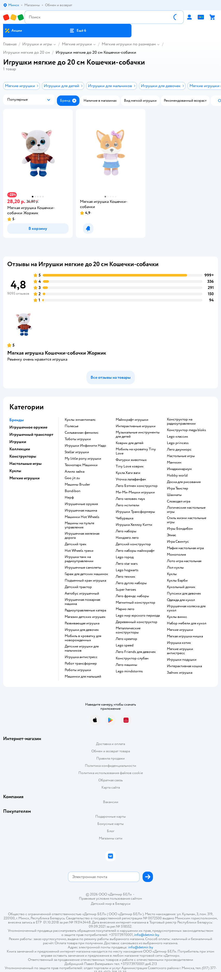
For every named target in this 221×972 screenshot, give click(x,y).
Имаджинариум (179, 469)
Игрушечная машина (81, 510)
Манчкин (174, 462)
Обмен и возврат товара (110, 751)
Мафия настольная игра (185, 548)
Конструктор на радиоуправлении (181, 421)
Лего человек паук (130, 499)
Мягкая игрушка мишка (185, 636)
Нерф (69, 497)
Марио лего (125, 609)
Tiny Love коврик (130, 466)
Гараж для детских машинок (86, 574)
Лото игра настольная (184, 561)
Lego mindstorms (129, 671)
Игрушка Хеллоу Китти (134, 525)
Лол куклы (175, 568)
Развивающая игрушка (82, 623)
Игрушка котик (179, 643)
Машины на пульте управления (79, 525)
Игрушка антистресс (81, 657)
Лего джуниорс (179, 449)
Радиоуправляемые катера (85, 610)
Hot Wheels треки (79, 551)
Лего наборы (126, 531)
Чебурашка (124, 518)
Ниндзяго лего (127, 538)
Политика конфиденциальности (110, 765)
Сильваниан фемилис (82, 433)
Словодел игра (178, 501)
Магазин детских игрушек (85, 617)
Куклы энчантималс (80, 420)
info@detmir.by (146, 935)
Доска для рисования (184, 482)
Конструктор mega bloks (186, 430)
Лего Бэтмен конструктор (137, 486)
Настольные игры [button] (25, 463)
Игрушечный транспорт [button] (31, 434)
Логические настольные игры (186, 510)
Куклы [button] (15, 470)
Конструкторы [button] (22, 456)
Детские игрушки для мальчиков (82, 648)
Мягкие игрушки (77, 44)
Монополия (176, 555)
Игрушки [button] (17, 441)
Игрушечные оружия (81, 504)
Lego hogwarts (127, 570)
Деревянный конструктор (136, 622)
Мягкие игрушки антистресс (180, 651)
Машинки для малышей (83, 676)
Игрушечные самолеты (83, 568)
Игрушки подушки (181, 660)
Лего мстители (127, 505)
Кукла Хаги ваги (128, 473)
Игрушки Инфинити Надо (85, 446)
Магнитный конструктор (135, 603)
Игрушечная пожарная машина (82, 602)
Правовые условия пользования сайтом (110, 899)
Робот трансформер (81, 663)
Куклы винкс (177, 617)
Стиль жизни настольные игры (186, 520)
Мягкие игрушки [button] (24, 478)
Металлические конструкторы (128, 630)
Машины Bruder (77, 484)
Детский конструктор (133, 544)
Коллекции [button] (19, 449)
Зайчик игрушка (179, 673)
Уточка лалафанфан (131, 479)
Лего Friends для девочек (136, 652)
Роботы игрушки (78, 670)
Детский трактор (78, 587)
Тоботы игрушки (78, 439)
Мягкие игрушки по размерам (129, 44)
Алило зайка (74, 472)
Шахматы (174, 495)
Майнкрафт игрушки (132, 420)
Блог (110, 831)
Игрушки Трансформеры (135, 512)
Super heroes (126, 590)
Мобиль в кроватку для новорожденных (83, 638)
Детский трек (75, 544)
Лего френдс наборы (132, 596)
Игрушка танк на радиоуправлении (79, 559)
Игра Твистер (177, 488)
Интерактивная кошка (184, 666)
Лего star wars (127, 564)
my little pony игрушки (83, 459)
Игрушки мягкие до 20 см (26, 52)
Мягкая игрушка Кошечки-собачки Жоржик (56, 353)
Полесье (71, 426)
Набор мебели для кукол (186, 623)
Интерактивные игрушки (136, 426)
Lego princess (178, 443)
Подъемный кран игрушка (85, 580)
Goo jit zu (72, 478)
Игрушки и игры (37, 44)
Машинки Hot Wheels (82, 517)
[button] (77, 30)
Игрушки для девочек (82, 630)
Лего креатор (126, 639)
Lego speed (125, 645)
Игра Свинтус (178, 542)
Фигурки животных (131, 460)
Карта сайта (110, 787)
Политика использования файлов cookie (110, 773)
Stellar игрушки (77, 452)
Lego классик (177, 437)
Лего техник (125, 577)
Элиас (171, 535)
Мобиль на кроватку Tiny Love (136, 451)
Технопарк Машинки (81, 465)
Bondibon (72, 491)
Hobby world (177, 475)
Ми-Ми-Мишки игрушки (135, 492)
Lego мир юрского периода (138, 615)
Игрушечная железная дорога (82, 536)
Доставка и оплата (110, 744)
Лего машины (126, 665)
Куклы (172, 574)
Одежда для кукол (181, 600)
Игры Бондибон (180, 529)
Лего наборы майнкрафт (135, 551)
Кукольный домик (181, 587)
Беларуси (122, 903)
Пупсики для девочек (184, 593)
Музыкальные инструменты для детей (138, 434)
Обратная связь (110, 780)
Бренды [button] (16, 420)
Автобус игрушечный (82, 593)
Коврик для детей (129, 443)
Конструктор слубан (132, 658)
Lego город (125, 557)
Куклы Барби (177, 580)
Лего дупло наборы (131, 583)
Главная (10, 44)
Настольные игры (181, 456)
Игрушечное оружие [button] (28, 427)
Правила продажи (110, 758)
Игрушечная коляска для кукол (186, 608)
